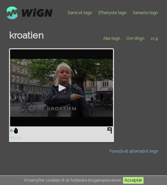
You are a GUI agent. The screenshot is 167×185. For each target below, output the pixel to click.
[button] (61, 88)
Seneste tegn (145, 12)
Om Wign (135, 38)
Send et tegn (80, 12)
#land (15, 137)
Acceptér (133, 180)
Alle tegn (111, 38)
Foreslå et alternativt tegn (133, 151)
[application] (61, 87)
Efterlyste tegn (112, 12)
